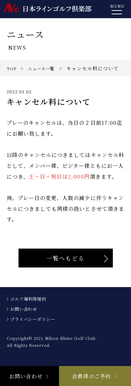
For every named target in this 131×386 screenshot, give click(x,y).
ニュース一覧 (44, 68)
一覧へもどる (65, 266)
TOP (12, 68)
